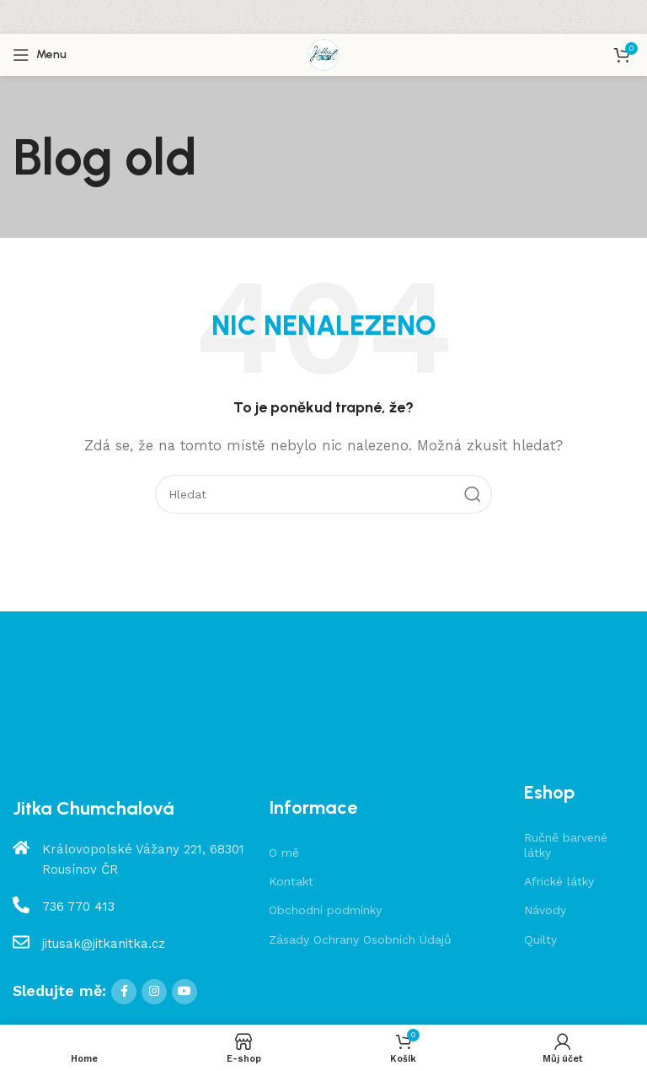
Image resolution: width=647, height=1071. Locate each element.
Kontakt (291, 881)
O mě (284, 852)
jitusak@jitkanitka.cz (103, 943)
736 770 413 (78, 906)
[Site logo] (323, 54)
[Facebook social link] (123, 991)
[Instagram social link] (154, 991)
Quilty (540, 939)
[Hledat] (323, 494)
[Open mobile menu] (39, 55)
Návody (545, 910)
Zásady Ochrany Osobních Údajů (360, 939)
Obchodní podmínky (325, 910)
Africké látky (559, 881)
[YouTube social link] (184, 991)
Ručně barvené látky (565, 845)
